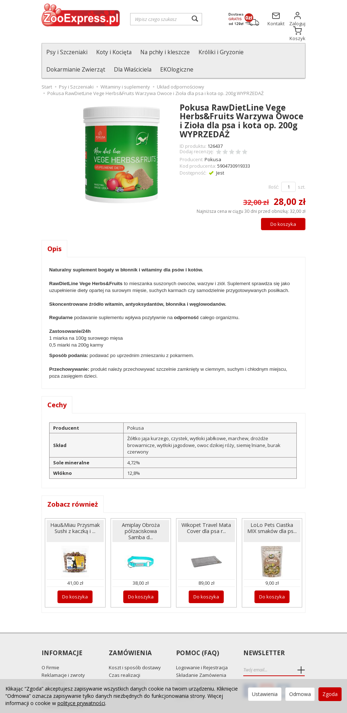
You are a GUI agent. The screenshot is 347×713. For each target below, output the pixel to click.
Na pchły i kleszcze (165, 52)
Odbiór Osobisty (127, 673)
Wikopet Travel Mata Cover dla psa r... (206, 510)
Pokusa (213, 142)
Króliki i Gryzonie (221, 52)
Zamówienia (130, 635)
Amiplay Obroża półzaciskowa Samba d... (141, 513)
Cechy (57, 387)
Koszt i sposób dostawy (135, 650)
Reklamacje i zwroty (63, 657)
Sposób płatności (127, 665)
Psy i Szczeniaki (66, 52)
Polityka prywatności (64, 673)
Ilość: (274, 169)
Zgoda (330, 694)
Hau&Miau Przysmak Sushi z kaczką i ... (75, 510)
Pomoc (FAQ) (197, 635)
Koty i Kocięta (114, 52)
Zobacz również (72, 486)
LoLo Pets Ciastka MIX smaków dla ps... (272, 510)
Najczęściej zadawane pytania (200, 676)
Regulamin (53, 665)
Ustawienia (265, 694)
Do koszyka (283, 206)
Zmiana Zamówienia (198, 665)
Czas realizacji (124, 657)
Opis (54, 231)
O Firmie (50, 650)
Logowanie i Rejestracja (202, 650)
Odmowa (300, 694)
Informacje (62, 635)
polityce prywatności (81, 703)
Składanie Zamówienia (201, 657)
